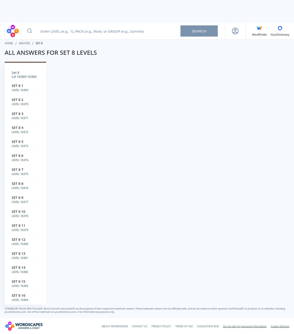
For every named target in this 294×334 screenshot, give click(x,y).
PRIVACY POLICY (161, 326)
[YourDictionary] (279, 31)
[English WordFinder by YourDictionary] (259, 31)
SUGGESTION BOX (208, 326)
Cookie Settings (280, 326)
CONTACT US (139, 326)
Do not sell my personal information (244, 326)
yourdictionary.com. (16, 311)
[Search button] (29, 31)
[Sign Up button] (235, 31)
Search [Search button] (199, 31)
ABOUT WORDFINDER (115, 326)
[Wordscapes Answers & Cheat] (24, 326)
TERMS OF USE (184, 326)
